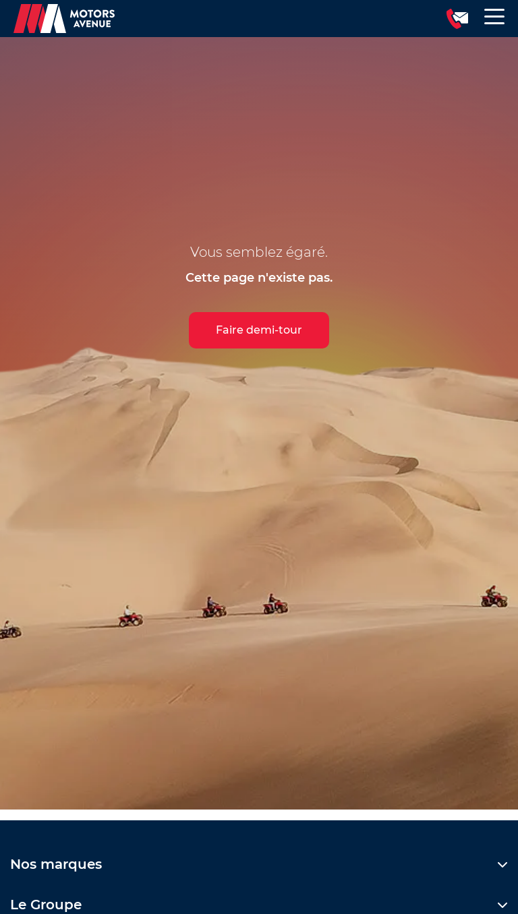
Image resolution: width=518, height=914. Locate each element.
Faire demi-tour (259, 330)
